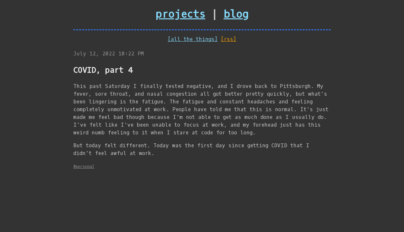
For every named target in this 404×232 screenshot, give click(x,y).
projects (180, 14)
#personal (83, 166)
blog (236, 14)
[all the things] (193, 39)
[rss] (228, 39)
